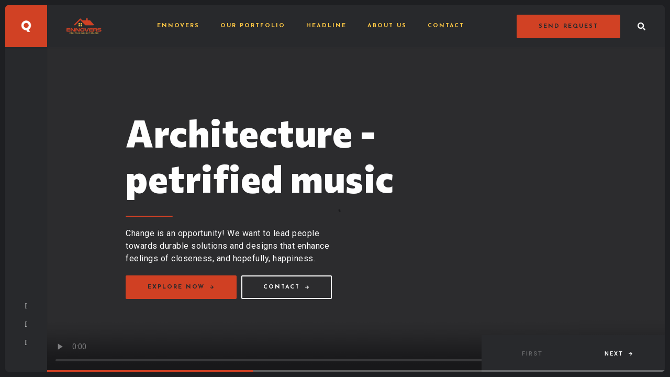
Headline (326, 26)
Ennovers (178, 26)
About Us (387, 26)
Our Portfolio (252, 26)
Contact (446, 26)
